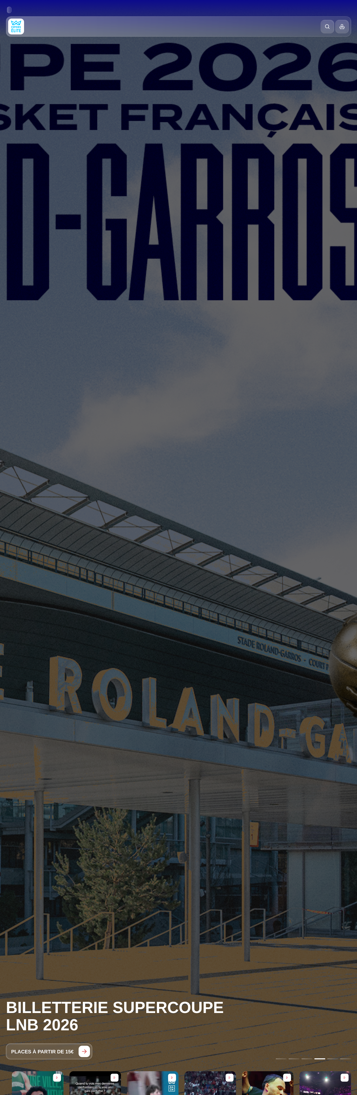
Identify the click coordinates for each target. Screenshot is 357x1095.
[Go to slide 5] (332, 1058)
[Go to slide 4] (319, 1058)
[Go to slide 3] (306, 1058)
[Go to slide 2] (294, 1058)
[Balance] (342, 26)
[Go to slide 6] (345, 1058)
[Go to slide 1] (281, 1058)
